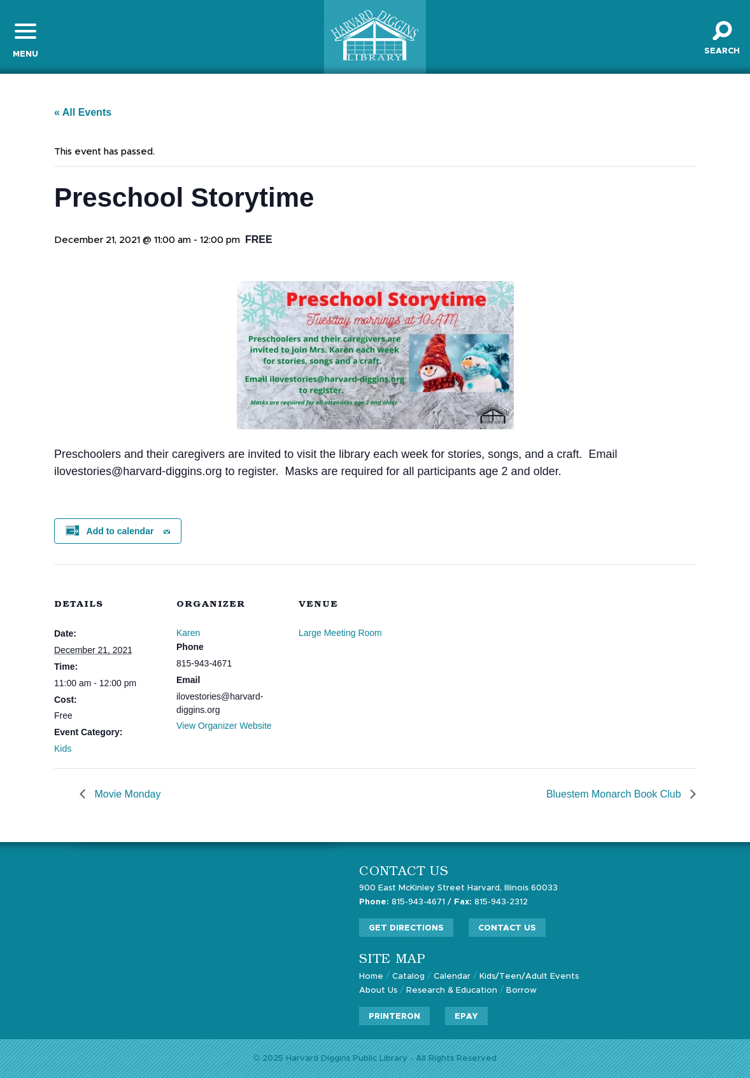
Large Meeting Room (340, 633)
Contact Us (507, 928)
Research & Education (451, 990)
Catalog (408, 976)
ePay (466, 1016)
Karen (188, 633)
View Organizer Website (224, 726)
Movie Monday (126, 794)
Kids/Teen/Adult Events (529, 976)
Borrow (521, 990)
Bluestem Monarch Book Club (615, 794)
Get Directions (406, 928)
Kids (62, 748)
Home (371, 976)
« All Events (82, 112)
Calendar (452, 976)
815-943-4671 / (405, 902)
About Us (378, 990)
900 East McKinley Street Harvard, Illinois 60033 (458, 888)
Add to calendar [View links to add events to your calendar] (120, 531)
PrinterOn (394, 1016)
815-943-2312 (491, 902)
